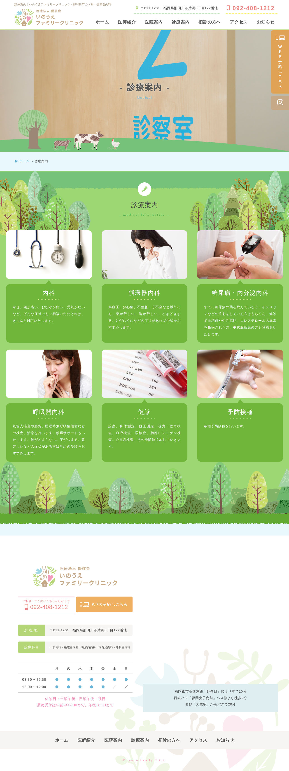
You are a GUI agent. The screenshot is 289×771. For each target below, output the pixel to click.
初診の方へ (209, 22)
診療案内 (180, 22)
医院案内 (154, 22)
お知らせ (266, 22)
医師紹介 (127, 22)
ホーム (102, 22)
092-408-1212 (251, 8)
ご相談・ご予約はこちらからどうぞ (46, 604)
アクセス (239, 22)
